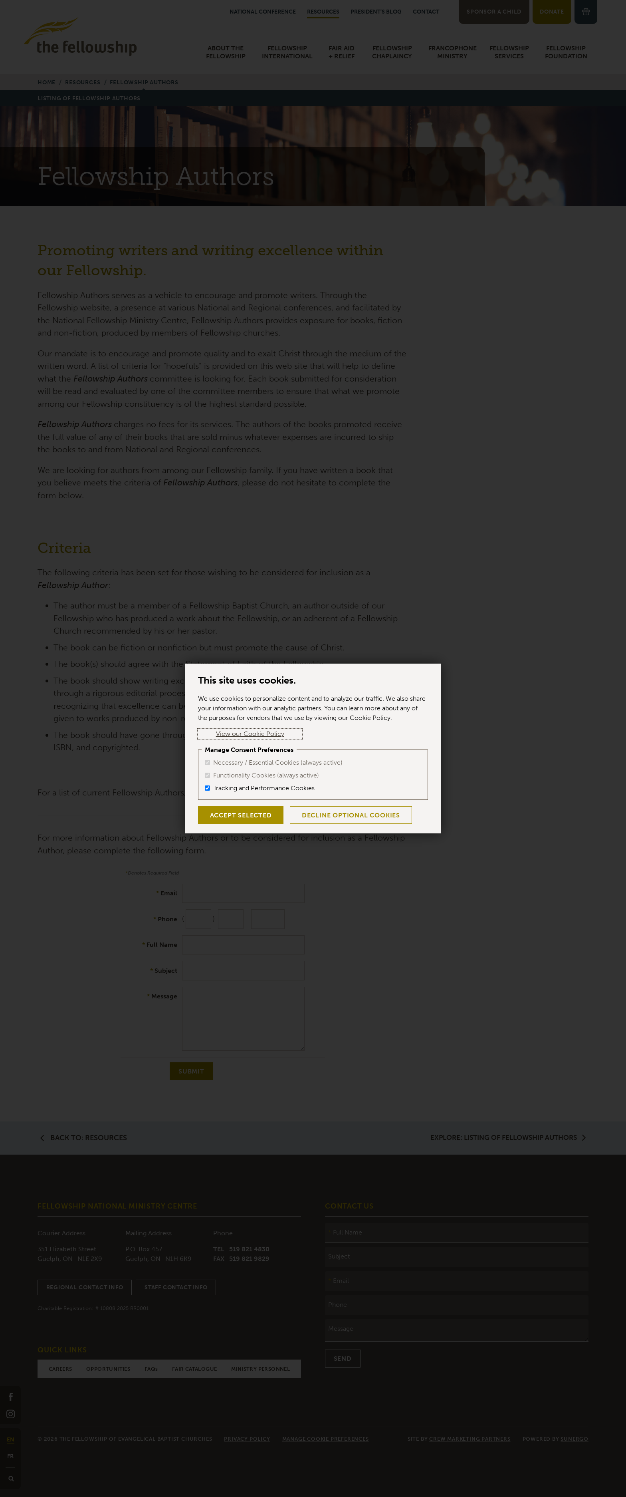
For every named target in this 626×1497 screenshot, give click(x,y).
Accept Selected (238, 815)
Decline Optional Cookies (343, 815)
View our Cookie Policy (232, 734)
